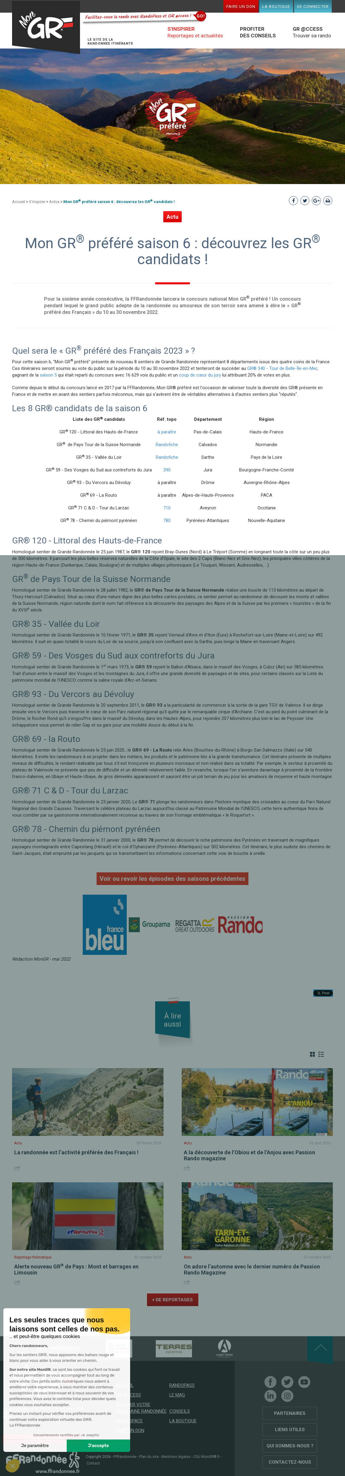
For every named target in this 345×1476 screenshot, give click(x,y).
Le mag (177, 1395)
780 (167, 520)
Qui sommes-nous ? (290, 1446)
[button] (12, 1466)
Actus (54, 201)
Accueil (18, 201)
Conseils (179, 1411)
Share (18, 1168)
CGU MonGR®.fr (206, 1457)
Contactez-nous (290, 1462)
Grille (312, 1054)
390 (167, 470)
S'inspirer (37, 201)
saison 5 (48, 375)
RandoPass (182, 1385)
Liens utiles (290, 1429)
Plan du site (149, 1457)
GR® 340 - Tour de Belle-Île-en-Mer (282, 368)
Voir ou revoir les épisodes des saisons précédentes (172, 878)
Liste (321, 1054)
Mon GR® (47, 27)
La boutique (276, 6)
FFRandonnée (124, 1457)
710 (167, 508)
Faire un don (240, 6)
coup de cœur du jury (200, 375)
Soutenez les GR (43, 1439)
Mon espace (129, 1421)
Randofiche (167, 444)
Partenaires (289, 1413)
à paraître (167, 432)
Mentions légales (175, 1457)
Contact (93, 1463)
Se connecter (313, 6)
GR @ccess (128, 1395)
